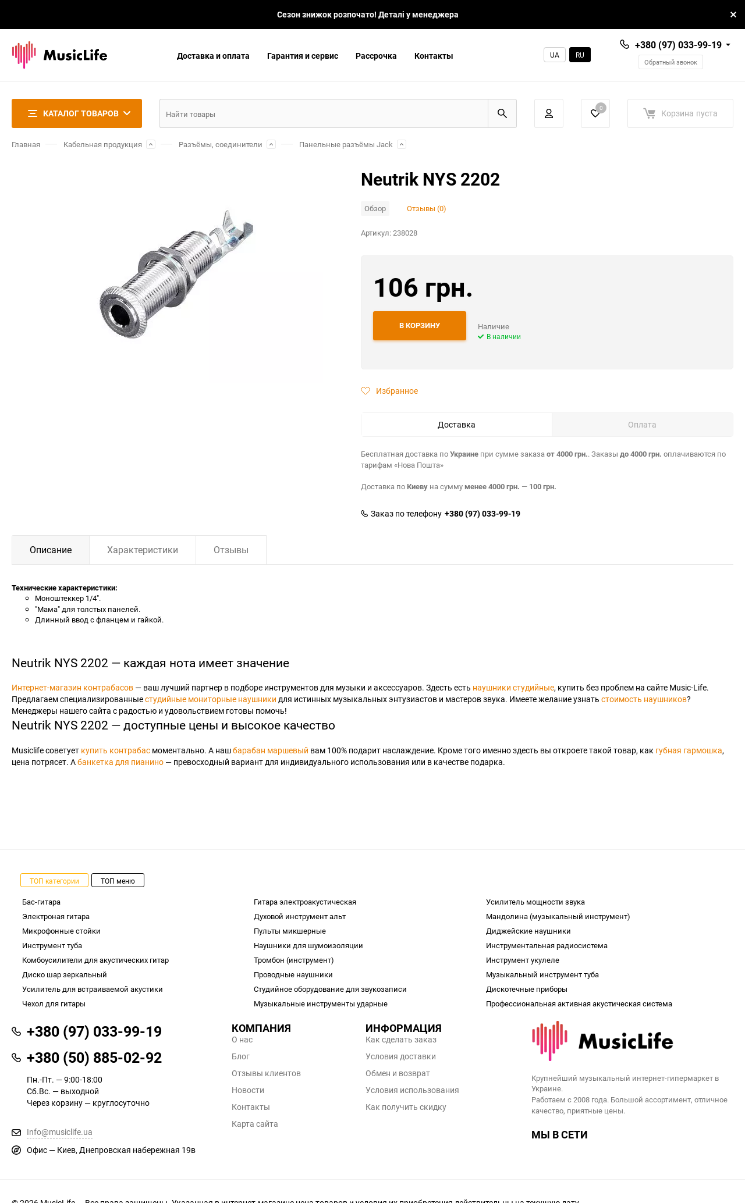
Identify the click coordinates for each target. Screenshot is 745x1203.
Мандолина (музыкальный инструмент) (558, 916)
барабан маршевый (270, 750)
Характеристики (142, 549)
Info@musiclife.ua (60, 1131)
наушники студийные (513, 687)
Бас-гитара (41, 901)
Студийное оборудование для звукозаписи (330, 989)
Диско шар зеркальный (64, 974)
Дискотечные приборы (526, 989)
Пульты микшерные (290, 931)
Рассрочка (376, 55)
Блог (241, 1056)
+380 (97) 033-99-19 (678, 44)
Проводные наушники (293, 974)
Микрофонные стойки (61, 931)
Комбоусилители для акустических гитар (95, 960)
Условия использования (412, 1090)
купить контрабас (115, 750)
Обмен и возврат (398, 1073)
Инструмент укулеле (522, 960)
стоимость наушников (644, 698)
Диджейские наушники (528, 931)
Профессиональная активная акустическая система (579, 1003)
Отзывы (231, 549)
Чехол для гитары (54, 1003)
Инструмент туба (52, 945)
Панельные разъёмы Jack (346, 144)
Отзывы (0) (426, 208)
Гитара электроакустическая (305, 901)
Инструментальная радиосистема (547, 945)
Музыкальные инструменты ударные (321, 1003)
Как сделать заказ (401, 1039)
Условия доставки (401, 1056)
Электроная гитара (56, 916)
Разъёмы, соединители (220, 144)
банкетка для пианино (120, 761)
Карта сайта (255, 1124)
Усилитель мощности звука (535, 901)
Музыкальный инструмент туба (542, 974)
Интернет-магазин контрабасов (72, 687)
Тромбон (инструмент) (294, 960)
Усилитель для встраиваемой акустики (92, 989)
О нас (242, 1039)
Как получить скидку (406, 1107)
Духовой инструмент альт (300, 916)
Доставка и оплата (213, 55)
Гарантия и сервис (302, 55)
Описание (51, 549)
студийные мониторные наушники (210, 698)
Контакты (433, 55)
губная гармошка (688, 750)
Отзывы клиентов (266, 1073)
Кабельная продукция (102, 144)
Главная (26, 144)
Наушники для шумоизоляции (308, 945)
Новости (248, 1090)
